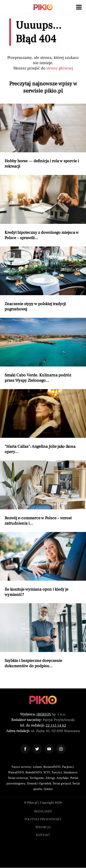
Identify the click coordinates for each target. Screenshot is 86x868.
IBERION (43, 714)
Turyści (57, 772)
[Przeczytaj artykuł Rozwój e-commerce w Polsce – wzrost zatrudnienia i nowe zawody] (43, 493)
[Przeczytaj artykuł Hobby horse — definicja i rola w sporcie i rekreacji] (43, 136)
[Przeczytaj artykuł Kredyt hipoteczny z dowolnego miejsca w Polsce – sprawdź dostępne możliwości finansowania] (43, 207)
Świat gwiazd (62, 783)
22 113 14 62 (56, 725)
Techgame (37, 778)
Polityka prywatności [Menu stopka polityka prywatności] (43, 819)
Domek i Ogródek (39, 783)
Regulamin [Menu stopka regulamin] (43, 811)
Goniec (48, 789)
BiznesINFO (51, 767)
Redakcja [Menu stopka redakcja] (43, 827)
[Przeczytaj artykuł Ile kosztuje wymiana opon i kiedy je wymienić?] (43, 564)
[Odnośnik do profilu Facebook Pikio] (25, 749)
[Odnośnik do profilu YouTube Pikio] (49, 749)
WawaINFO (16, 772)
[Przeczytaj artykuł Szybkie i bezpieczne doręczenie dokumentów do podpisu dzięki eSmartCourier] (43, 636)
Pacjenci (68, 767)
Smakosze (70, 772)
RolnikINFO (33, 772)
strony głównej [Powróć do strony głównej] (59, 68)
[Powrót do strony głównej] (43, 700)
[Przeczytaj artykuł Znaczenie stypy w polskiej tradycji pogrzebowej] (43, 279)
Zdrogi (50, 778)
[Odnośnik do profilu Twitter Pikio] (37, 749)
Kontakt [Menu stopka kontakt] (43, 835)
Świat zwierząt (18, 778)
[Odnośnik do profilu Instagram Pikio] (61, 749)
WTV (46, 772)
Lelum (37, 767)
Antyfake (62, 778)
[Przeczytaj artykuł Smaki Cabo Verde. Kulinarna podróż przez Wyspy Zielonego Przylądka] (43, 350)
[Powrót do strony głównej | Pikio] (43, 7)
